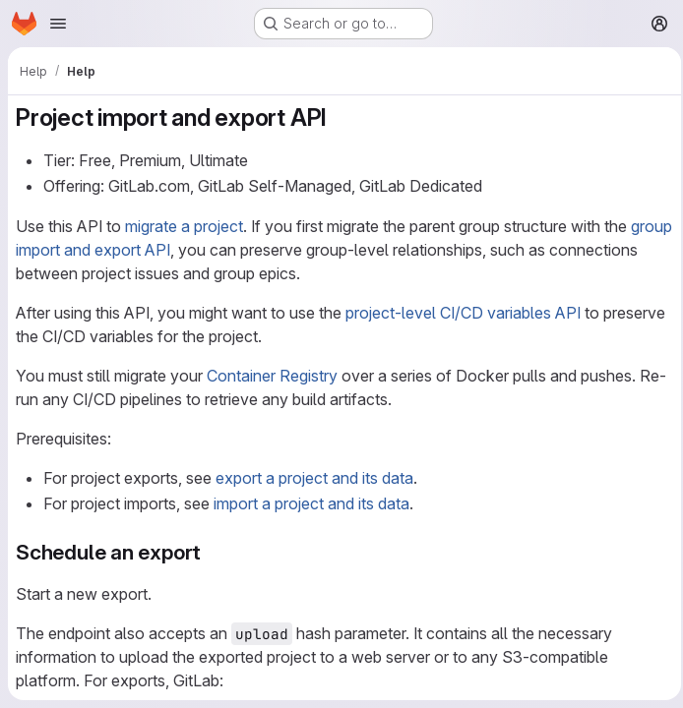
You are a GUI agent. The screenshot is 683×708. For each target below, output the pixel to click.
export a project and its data (314, 478)
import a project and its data (311, 503)
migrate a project (184, 226)
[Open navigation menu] (58, 23)
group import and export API (116, 250)
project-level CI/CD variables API (463, 313)
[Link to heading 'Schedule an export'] (212, 552)
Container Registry (272, 375)
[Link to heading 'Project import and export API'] (339, 117)
